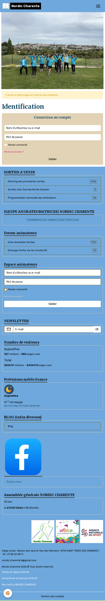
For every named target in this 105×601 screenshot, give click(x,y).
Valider (52, 159)
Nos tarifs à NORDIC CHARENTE (19, 584)
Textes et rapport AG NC (15, 572)
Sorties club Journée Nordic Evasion (52, 189)
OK (97, 329)
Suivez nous (14, 481)
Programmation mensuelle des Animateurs (52, 198)
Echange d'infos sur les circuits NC (52, 250)
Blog (10, 426)
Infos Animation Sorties (52, 242)
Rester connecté (17, 145)
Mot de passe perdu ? (14, 152)
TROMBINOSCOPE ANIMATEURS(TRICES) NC (52, 220)
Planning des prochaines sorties (52, 181)
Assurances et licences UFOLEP (19, 578)
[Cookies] (7, 593)
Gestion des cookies (52, 596)
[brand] (22, 6)
